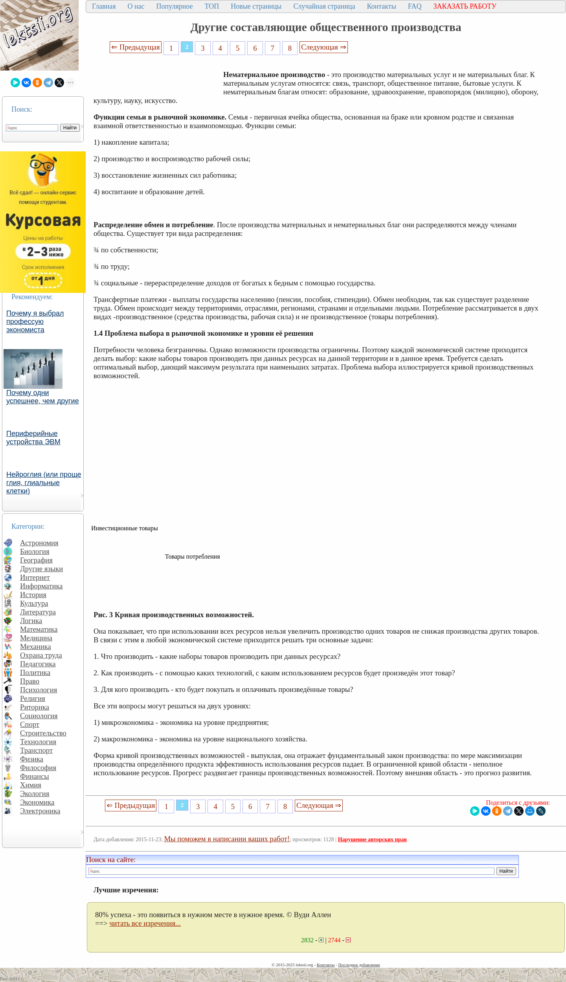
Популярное (174, 6)
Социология (39, 716)
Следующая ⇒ (323, 47)
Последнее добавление (359, 964)
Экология (34, 793)
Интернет (35, 577)
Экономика (37, 802)
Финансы (34, 776)
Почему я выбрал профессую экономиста (35, 321)
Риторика (34, 707)
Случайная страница (324, 6)
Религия (32, 698)
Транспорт (36, 750)
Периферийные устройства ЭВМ (33, 438)
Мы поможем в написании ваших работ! (227, 839)
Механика (35, 646)
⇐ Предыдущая (135, 47)
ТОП (212, 6)
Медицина (36, 638)
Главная (104, 6)
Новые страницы (256, 6)
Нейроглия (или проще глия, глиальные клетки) (43, 483)
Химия (30, 785)
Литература (38, 612)
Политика (35, 672)
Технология (38, 741)
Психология (38, 690)
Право (29, 681)
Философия (38, 767)
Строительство (43, 733)
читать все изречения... (145, 923)
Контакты (381, 6)
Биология (35, 551)
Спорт (29, 724)
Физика (31, 759)
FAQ (415, 6)
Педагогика (38, 664)
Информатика (41, 586)
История (33, 594)
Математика (39, 629)
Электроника (40, 811)
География (36, 560)
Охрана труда (41, 655)
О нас (135, 6)
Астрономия (39, 543)
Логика (31, 620)
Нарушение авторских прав (372, 839)
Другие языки (41, 569)
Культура (34, 603)
